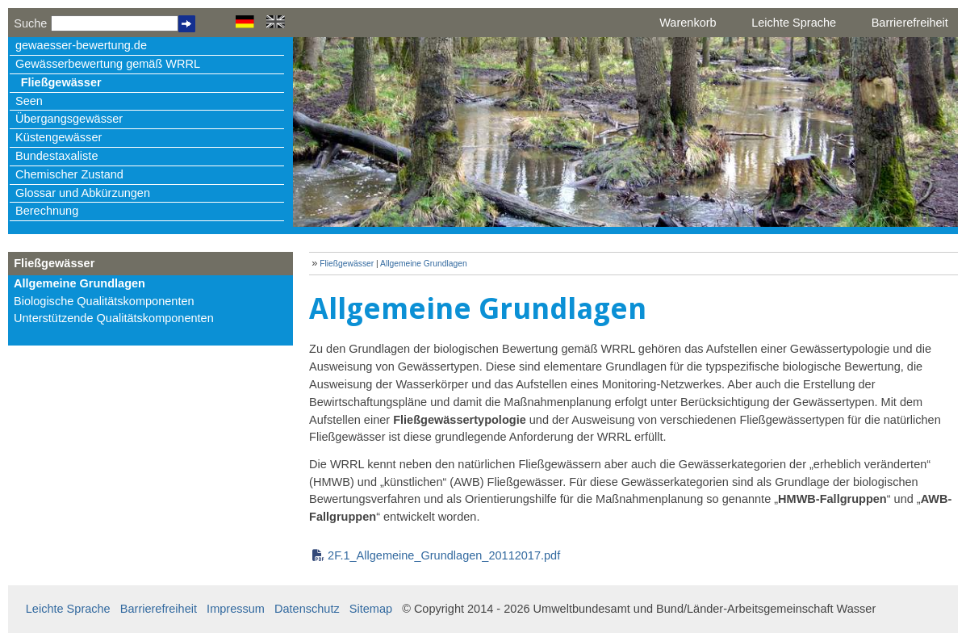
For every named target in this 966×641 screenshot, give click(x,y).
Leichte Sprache (793, 22)
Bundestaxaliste (56, 155)
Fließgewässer (61, 82)
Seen (29, 100)
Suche (30, 23)
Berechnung (46, 210)
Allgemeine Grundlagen (79, 283)
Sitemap (370, 608)
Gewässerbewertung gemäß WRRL (107, 63)
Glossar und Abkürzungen (82, 192)
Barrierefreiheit (910, 22)
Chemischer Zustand (69, 174)
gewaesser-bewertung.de (81, 45)
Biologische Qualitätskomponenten (104, 301)
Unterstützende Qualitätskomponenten (114, 318)
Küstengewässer (58, 137)
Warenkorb (687, 22)
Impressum (236, 608)
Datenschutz (307, 608)
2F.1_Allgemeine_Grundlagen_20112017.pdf (444, 555)
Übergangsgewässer (69, 118)
